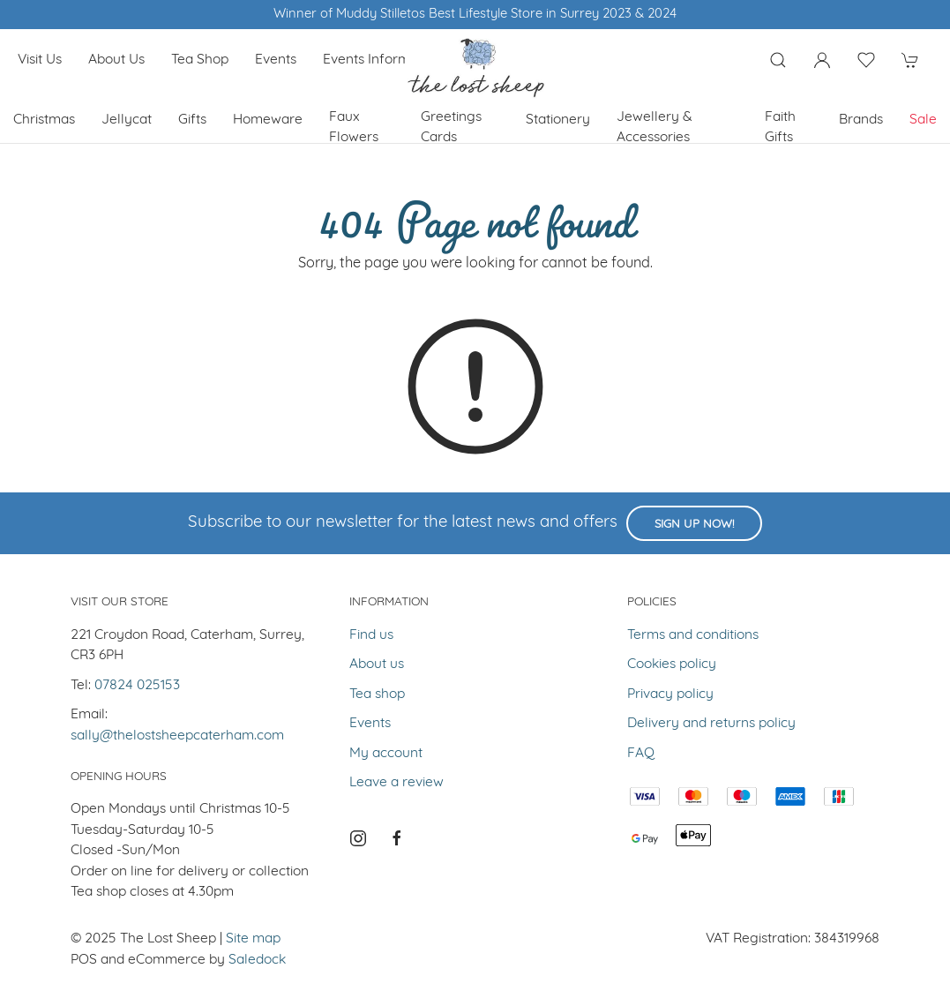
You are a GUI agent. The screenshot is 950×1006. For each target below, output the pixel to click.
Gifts (192, 120)
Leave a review (396, 783)
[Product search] (778, 60)
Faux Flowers (353, 127)
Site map (253, 939)
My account (386, 754)
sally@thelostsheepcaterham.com (177, 736)
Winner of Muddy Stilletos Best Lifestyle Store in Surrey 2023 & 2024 (475, 14)
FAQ (641, 754)
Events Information (382, 60)
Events (275, 60)
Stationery (558, 120)
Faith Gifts (780, 127)
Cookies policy (671, 664)
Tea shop (199, 60)
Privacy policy (670, 694)
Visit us (40, 60)
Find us (371, 635)
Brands (861, 120)
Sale (923, 120)
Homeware (268, 120)
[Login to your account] (822, 60)
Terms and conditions (693, 635)
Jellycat (126, 120)
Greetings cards (451, 127)
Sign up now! (694, 524)
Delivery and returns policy (711, 724)
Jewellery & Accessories (654, 127)
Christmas (44, 120)
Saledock (257, 960)
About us (116, 60)
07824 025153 (137, 686)
